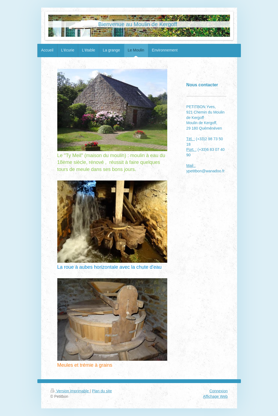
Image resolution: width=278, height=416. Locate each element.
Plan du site (102, 391)
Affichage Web (215, 396)
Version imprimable (70, 391)
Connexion (219, 391)
